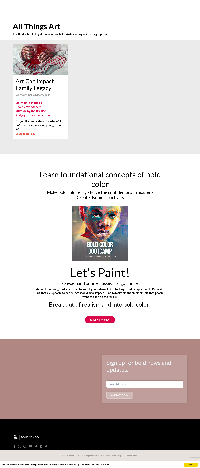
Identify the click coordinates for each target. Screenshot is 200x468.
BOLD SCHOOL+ (147, 5)
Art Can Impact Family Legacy (35, 84)
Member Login (169, 5)
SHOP (101, 5)
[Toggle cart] (185, 6)
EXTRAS (129, 5)
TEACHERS (115, 5)
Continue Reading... (25, 133)
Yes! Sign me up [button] (119, 394)
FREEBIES (88, 5)
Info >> (106, 465)
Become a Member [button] (100, 319)
